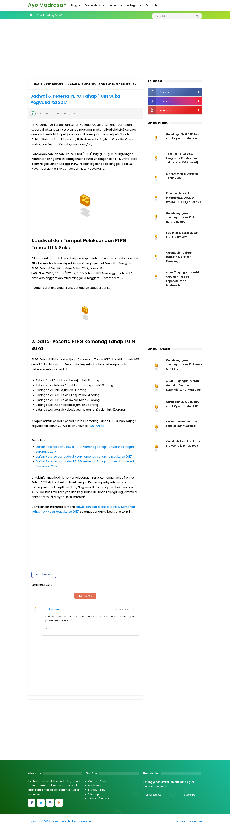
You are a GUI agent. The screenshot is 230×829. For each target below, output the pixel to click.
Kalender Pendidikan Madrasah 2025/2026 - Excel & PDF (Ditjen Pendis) (183, 198)
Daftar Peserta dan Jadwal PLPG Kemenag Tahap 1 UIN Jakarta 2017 (84, 456)
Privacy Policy (96, 790)
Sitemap (93, 794)
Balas (48, 628)
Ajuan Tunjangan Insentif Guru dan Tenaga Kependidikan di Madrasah (183, 385)
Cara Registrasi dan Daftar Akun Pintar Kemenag (179, 257)
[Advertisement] (115, 48)
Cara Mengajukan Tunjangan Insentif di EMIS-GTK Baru (180, 217)
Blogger (197, 821)
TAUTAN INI (96, 426)
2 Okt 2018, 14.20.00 (125, 609)
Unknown (52, 609)
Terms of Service (99, 798)
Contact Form (97, 781)
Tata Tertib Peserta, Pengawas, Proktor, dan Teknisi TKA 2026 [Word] (182, 158)
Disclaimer (94, 785)
